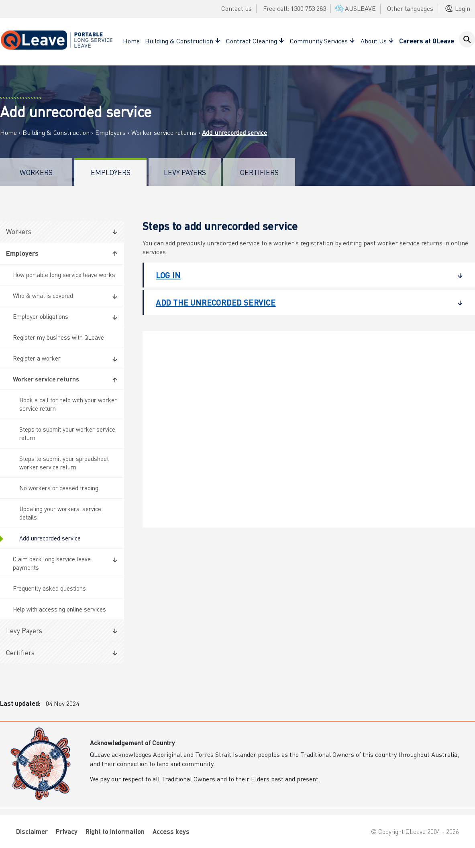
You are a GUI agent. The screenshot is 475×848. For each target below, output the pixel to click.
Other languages (410, 8)
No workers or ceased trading (58, 488)
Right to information (115, 831)
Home (131, 41)
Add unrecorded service (50, 538)
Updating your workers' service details (60, 513)
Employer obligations (40, 316)
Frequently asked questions (49, 588)
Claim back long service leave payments (52, 563)
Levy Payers (185, 172)
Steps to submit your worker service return (67, 433)
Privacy (66, 831)
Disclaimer (32, 831)
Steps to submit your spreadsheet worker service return (64, 463)
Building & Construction (56, 132)
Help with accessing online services (59, 609)
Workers (36, 172)
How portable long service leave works (64, 275)
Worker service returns (164, 132)
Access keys (171, 831)
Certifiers (259, 172)
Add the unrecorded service (303, 302)
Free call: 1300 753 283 (294, 8)
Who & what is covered (43, 296)
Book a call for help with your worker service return (68, 404)
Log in (303, 275)
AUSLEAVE (355, 8)
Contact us (236, 8)
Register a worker (37, 358)
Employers (110, 132)
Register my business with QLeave (58, 337)
